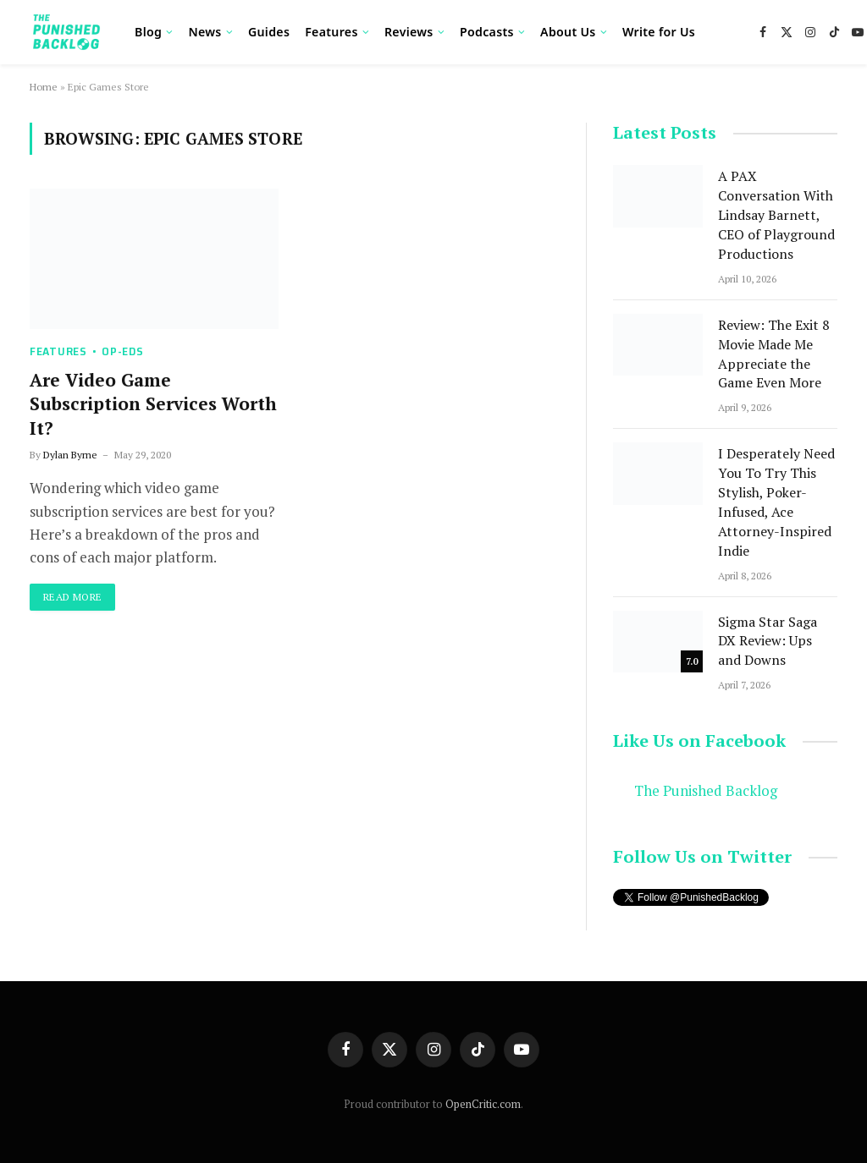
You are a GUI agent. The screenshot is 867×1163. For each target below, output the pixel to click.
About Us (568, 32)
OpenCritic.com (483, 1103)
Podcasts (487, 32)
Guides (269, 32)
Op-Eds (122, 351)
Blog (148, 32)
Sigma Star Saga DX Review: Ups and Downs (767, 641)
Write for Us (658, 32)
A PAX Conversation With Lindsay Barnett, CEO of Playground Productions (776, 215)
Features (331, 32)
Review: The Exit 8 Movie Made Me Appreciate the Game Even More (774, 353)
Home (44, 86)
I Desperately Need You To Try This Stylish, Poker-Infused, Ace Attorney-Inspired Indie (776, 501)
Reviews (409, 32)
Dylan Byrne (70, 454)
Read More (72, 596)
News (204, 32)
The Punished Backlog (705, 791)
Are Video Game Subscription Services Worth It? (153, 404)
